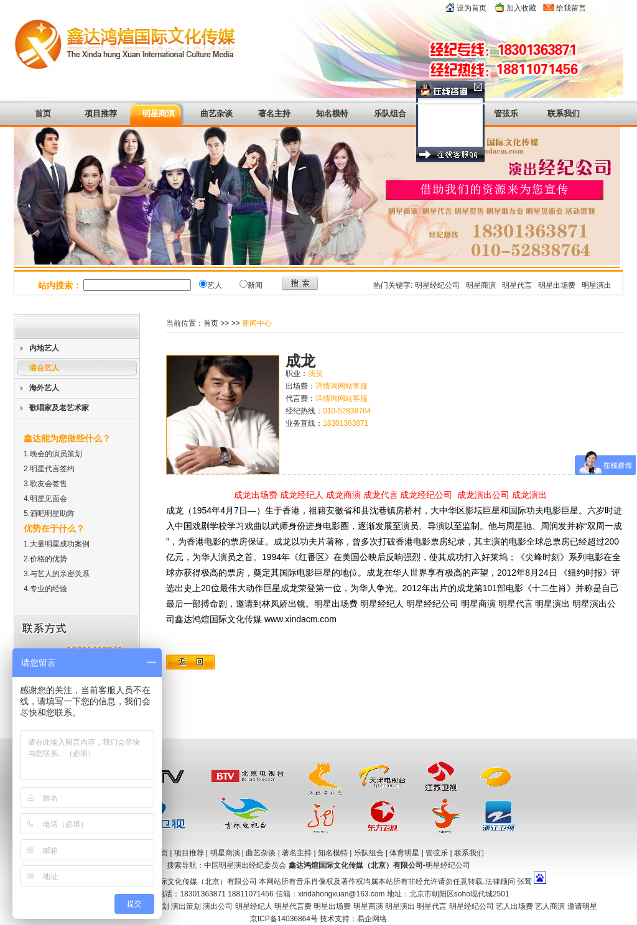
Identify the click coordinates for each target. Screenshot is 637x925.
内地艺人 (44, 348)
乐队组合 (390, 113)
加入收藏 (521, 8)
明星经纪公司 (437, 285)
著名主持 (274, 113)
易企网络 (372, 918)
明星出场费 (556, 285)
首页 (43, 113)
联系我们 (469, 853)
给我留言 (571, 8)
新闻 (255, 285)
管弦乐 (506, 113)
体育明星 (448, 113)
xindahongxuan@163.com (341, 894)
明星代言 (517, 285)
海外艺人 (44, 388)
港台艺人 (44, 368)
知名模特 (332, 113)
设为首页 (471, 8)
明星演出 (596, 285)
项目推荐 (101, 113)
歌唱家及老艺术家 (59, 407)
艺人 (214, 285)
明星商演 (158, 113)
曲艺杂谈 (216, 113)
